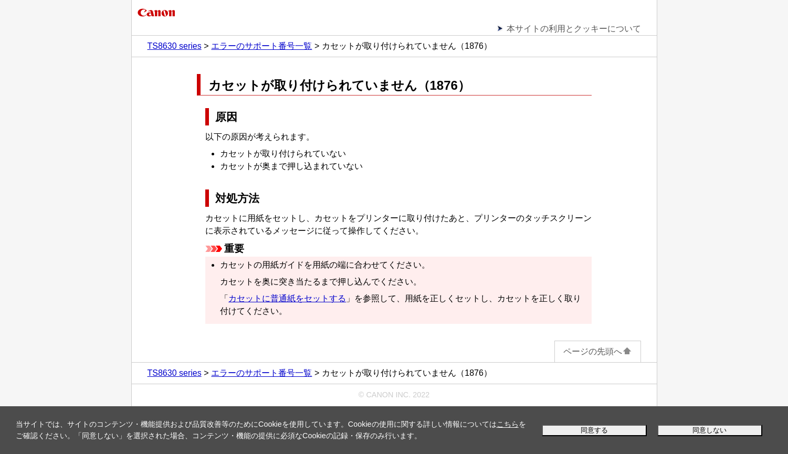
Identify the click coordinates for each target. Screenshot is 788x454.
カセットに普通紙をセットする (287, 298)
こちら (508, 424)
